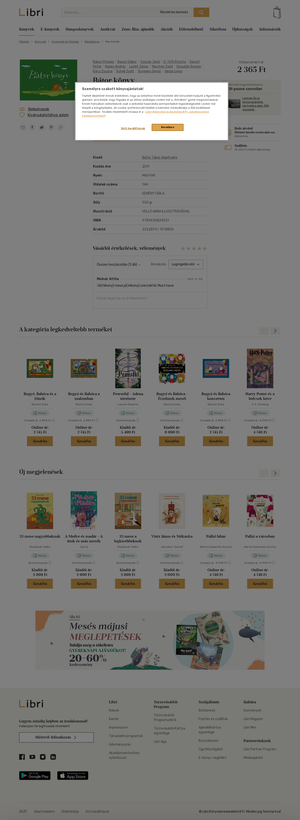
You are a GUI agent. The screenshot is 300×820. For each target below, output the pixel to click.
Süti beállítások (133, 128)
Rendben (167, 127)
